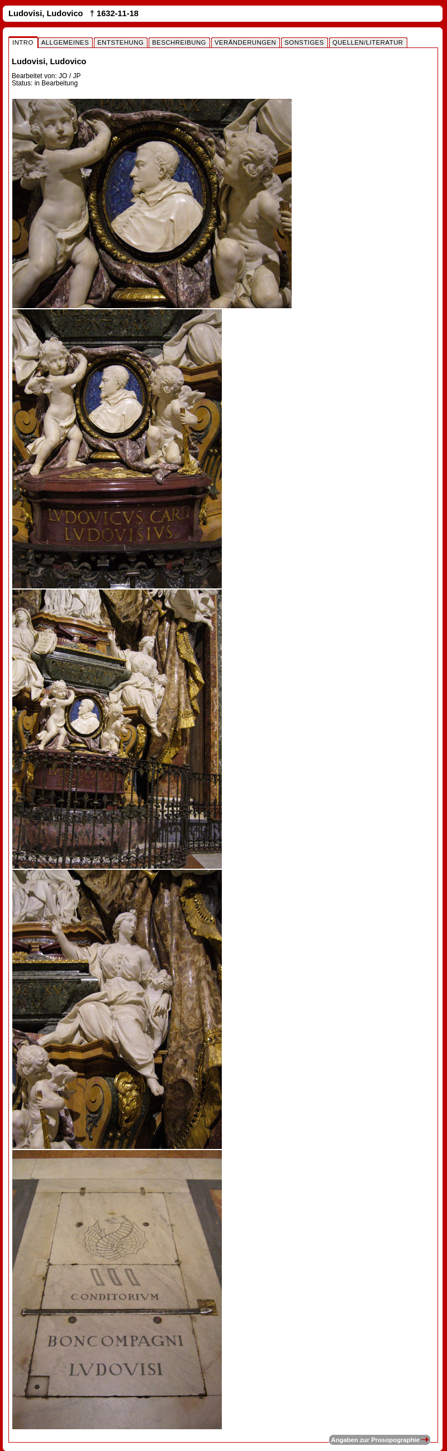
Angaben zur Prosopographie (380, 1439)
